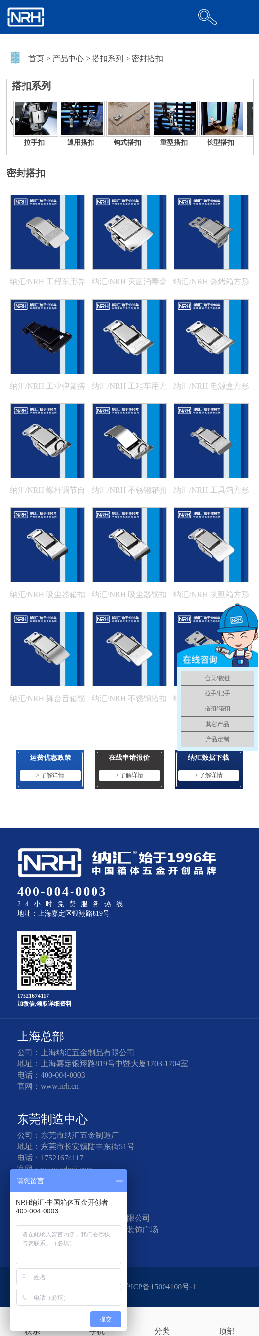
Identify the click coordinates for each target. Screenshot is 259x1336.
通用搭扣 (80, 142)
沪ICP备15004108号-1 (159, 1287)
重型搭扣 (174, 142)
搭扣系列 (107, 58)
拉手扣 (34, 142)
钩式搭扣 (127, 142)
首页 (36, 58)
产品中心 (68, 58)
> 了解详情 (50, 775)
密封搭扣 (147, 58)
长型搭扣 (220, 142)
